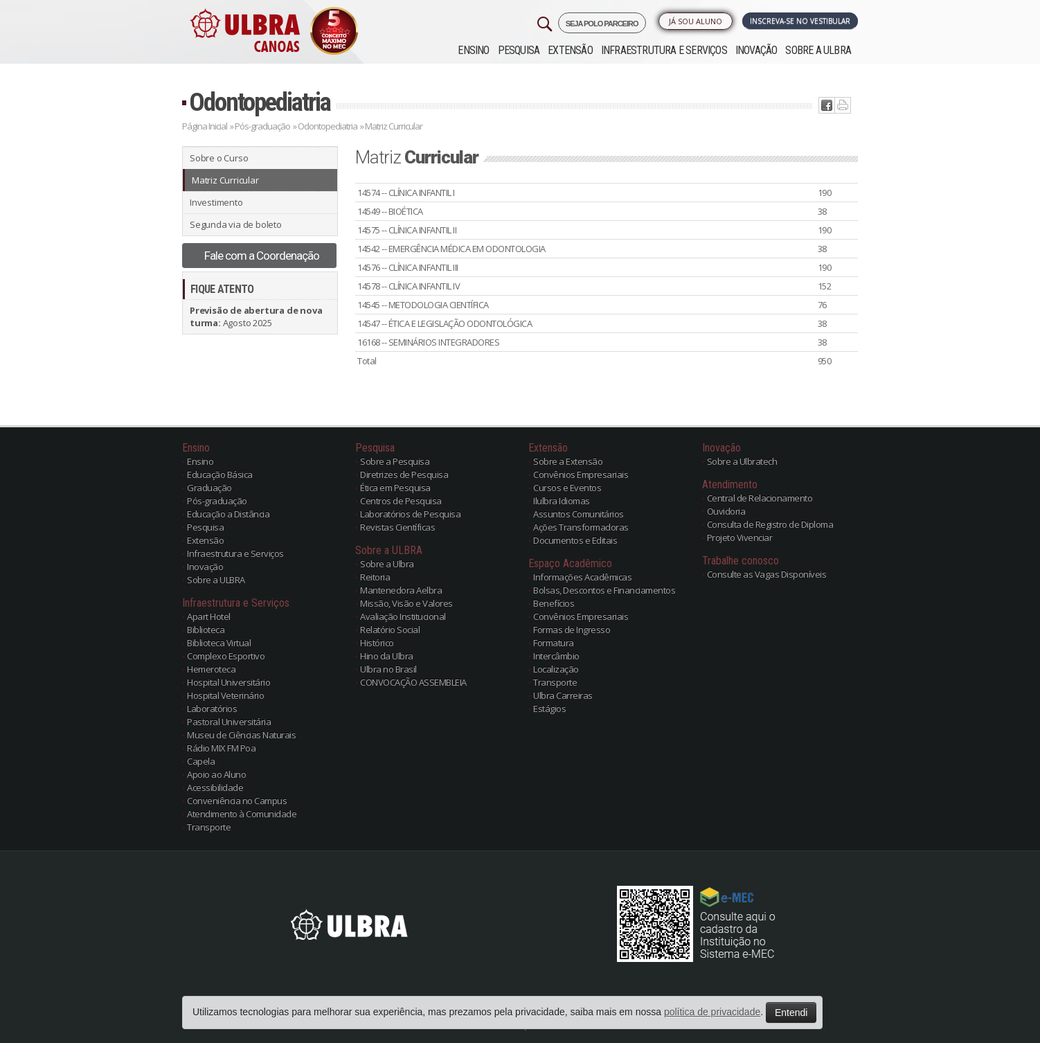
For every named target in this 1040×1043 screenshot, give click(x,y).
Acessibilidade (215, 787)
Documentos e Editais (575, 540)
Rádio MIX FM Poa (221, 748)
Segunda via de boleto (236, 224)
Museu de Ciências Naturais (241, 735)
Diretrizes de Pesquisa (404, 474)
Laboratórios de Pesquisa (410, 514)
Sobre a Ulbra (387, 564)
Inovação (756, 50)
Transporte (209, 827)
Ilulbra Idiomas (561, 500)
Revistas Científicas (397, 527)
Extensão (570, 50)
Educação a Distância (228, 514)
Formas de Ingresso (571, 629)
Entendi (791, 1012)
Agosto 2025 (256, 316)
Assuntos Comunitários (578, 514)
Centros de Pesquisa (401, 500)
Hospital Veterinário (225, 695)
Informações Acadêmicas (582, 577)
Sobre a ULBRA (818, 50)
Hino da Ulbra (386, 656)
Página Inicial (204, 126)
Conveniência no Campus (237, 800)
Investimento (216, 202)
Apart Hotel (209, 616)
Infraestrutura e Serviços (664, 50)
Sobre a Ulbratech (742, 461)
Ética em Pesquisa (395, 487)
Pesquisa (519, 50)
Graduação (209, 487)
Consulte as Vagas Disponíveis (767, 574)
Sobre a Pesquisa (394, 461)
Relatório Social (390, 629)
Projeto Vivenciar (740, 537)
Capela (201, 761)
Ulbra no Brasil (388, 669)
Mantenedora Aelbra (401, 590)
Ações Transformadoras (581, 527)
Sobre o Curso (219, 158)
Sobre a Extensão (567, 461)
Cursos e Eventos (567, 487)
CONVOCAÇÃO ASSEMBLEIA (413, 682)
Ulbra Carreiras (563, 695)
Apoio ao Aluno (216, 774)
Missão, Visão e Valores (406, 603)
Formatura (553, 642)
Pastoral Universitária (229, 721)
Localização (556, 669)
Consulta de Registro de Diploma (770, 524)
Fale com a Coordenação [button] (261, 255)
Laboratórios (212, 708)
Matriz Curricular (225, 180)
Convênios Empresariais (580, 474)
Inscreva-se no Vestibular (800, 21)
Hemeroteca (211, 669)
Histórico (377, 642)
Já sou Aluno (695, 21)
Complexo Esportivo (226, 656)
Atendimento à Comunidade (241, 814)
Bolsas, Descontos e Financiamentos (604, 590)
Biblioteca (205, 629)
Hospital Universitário (228, 682)
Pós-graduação (262, 126)
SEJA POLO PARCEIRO (602, 23)
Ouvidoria (726, 511)
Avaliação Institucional (403, 616)
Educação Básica (220, 474)
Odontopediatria (259, 102)
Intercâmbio (556, 656)
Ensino (473, 50)
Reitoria (375, 577)
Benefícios (553, 603)
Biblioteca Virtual (219, 642)
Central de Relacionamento (760, 498)
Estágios (549, 708)
